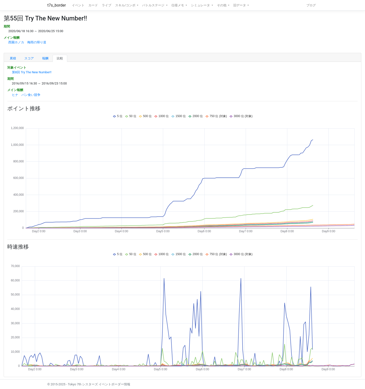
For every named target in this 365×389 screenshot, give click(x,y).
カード (93, 5)
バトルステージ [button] (153, 5)
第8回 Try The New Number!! (32, 72)
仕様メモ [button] (178, 5)
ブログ (311, 5)
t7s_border (56, 5)
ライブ (106, 5)
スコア (29, 58)
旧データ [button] (240, 5)
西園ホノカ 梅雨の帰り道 (27, 42)
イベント (78, 5)
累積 (13, 58)
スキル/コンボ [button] (125, 5)
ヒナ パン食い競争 (26, 95)
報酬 (45, 58)
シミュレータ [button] (201, 5)
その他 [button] (222, 5)
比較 (60, 58)
